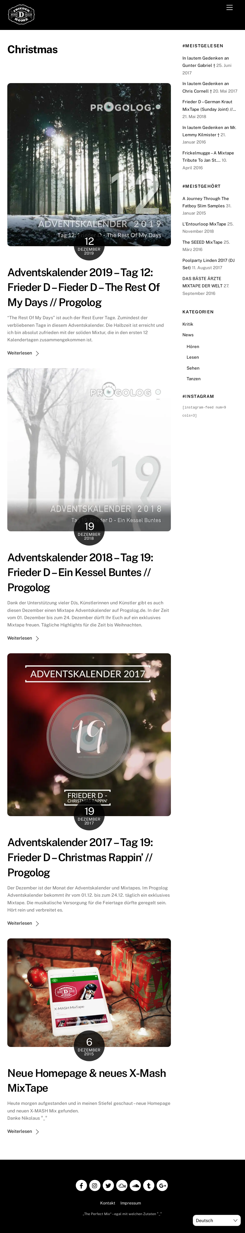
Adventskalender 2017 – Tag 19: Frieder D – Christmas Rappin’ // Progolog (80, 857)
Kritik (187, 324)
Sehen (193, 368)
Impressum (130, 1203)
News (188, 334)
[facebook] (81, 1185)
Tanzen (194, 378)
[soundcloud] (135, 1185)
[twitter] (108, 1185)
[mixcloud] (121, 1185)
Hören (193, 346)
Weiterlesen (19, 353)
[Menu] (229, 7)
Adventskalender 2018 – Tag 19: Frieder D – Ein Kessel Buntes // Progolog (80, 572)
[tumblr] (148, 1185)
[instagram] (94, 1185)
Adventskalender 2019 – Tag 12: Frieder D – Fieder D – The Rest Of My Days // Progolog (83, 287)
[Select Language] (217, 1220)
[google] (162, 1185)
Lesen (193, 357)
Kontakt (107, 1203)
